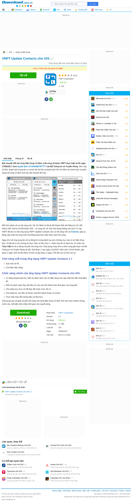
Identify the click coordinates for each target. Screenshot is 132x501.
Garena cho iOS (102, 117)
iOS (10, 52)
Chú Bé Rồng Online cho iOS (106, 168)
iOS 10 (101, 313)
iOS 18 (101, 321)
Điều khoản (76, 491)
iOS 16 (101, 155)
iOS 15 (101, 291)
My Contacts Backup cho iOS (19, 445)
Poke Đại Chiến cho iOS (107, 130)
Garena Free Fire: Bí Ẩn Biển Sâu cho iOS (106, 162)
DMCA (128, 491)
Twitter (121, 491)
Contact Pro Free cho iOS (60, 445)
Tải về (29, 158)
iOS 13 (101, 336)
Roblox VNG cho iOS (107, 136)
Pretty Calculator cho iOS (18, 478)
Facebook (113, 491)
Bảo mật (86, 491)
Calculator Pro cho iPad (61, 478)
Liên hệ (105, 491)
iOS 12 (101, 298)
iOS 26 (101, 268)
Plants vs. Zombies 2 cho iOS (106, 124)
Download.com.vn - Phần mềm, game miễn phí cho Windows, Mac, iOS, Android (17, 3)
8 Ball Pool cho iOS (106, 105)
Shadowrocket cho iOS (107, 148)
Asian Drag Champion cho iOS (106, 180)
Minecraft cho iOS (106, 98)
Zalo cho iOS (104, 173)
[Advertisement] (66, 34)
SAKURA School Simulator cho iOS (107, 199)
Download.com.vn (4, 52)
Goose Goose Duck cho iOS (107, 187)
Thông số (19, 158)
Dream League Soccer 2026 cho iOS (107, 218)
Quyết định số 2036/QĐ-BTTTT (31, 166)
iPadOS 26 (102, 276)
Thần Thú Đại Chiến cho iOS (106, 143)
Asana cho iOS (58, 464)
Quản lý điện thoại (23, 52)
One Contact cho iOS (15, 452)
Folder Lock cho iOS (17, 464)
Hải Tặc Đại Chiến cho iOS (107, 111)
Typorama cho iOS (16, 471)
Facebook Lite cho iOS (105, 212)
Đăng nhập (56, 491)
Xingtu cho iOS (104, 205)
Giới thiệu (7, 158)
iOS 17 (101, 328)
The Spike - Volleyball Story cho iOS (107, 193)
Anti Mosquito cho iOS (61, 471)
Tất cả (5, 10)
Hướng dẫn (95, 491)
